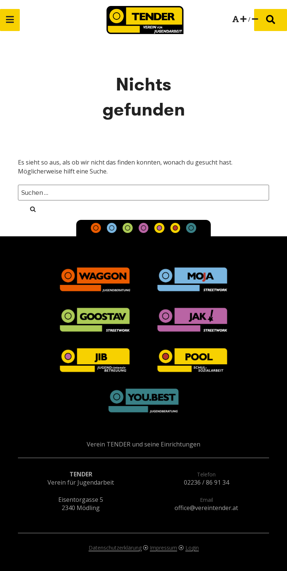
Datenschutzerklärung (115, 547)
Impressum (163, 547)
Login (192, 547)
